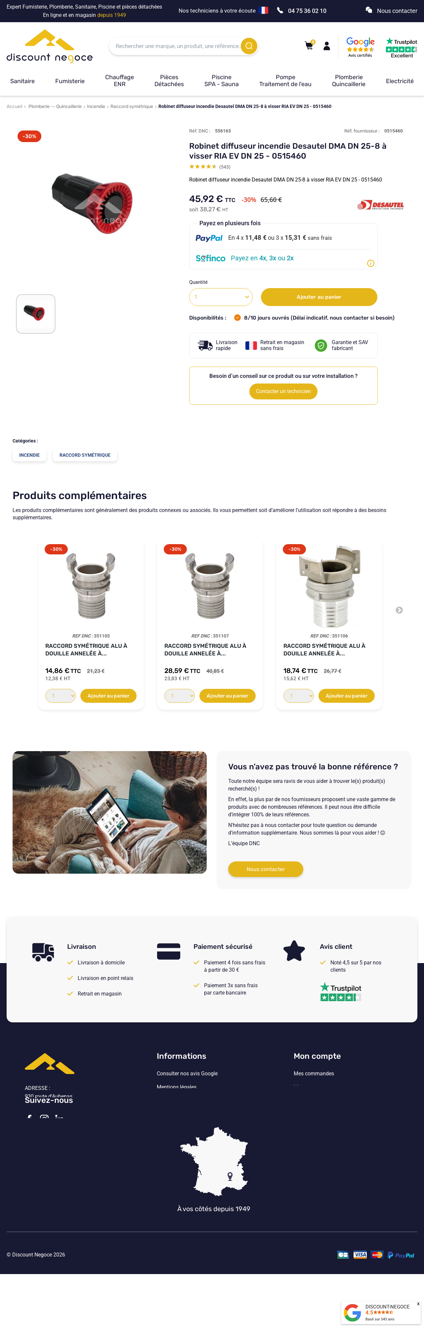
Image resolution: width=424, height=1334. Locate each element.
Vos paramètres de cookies (188, 1128)
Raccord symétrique (131, 106)
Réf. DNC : (199, 131)
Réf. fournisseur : (362, 131)
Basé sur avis (380, 1319)
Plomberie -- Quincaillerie (55, 106)
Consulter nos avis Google (187, 1074)
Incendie (96, 106)
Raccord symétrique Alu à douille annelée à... (86, 649)
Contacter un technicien (283, 391)
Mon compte (317, 1056)
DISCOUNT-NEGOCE (387, 1307)
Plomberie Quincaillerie (348, 81)
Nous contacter (266, 869)
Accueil (14, 106)
